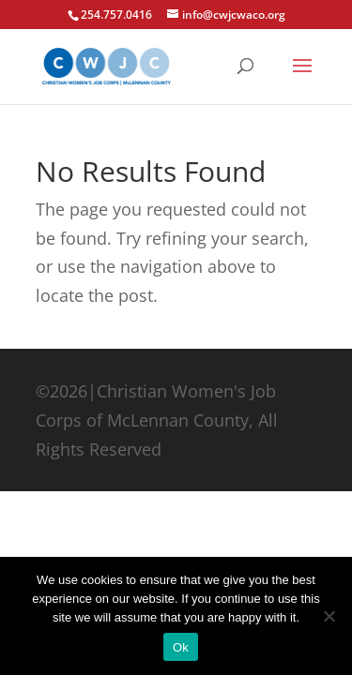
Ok (181, 647)
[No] (328, 616)
